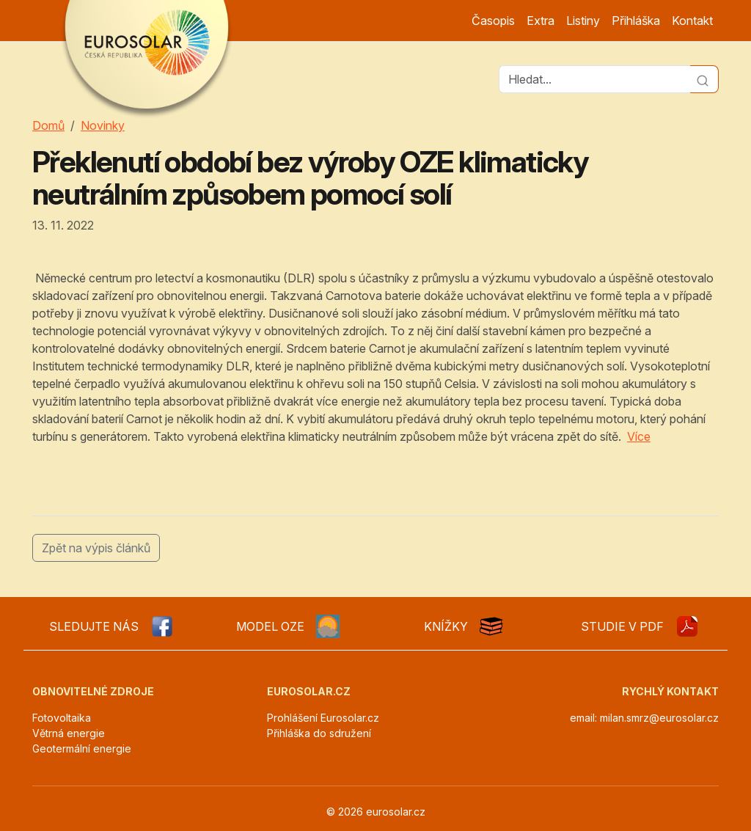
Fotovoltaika (61, 717)
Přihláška (636, 20)
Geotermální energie (81, 748)
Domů (48, 125)
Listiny (583, 20)
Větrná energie (68, 733)
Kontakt (692, 20)
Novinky (103, 125)
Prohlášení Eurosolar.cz (323, 717)
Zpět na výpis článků (96, 548)
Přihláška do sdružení (319, 733)
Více (639, 436)
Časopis (493, 20)
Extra (540, 20)
